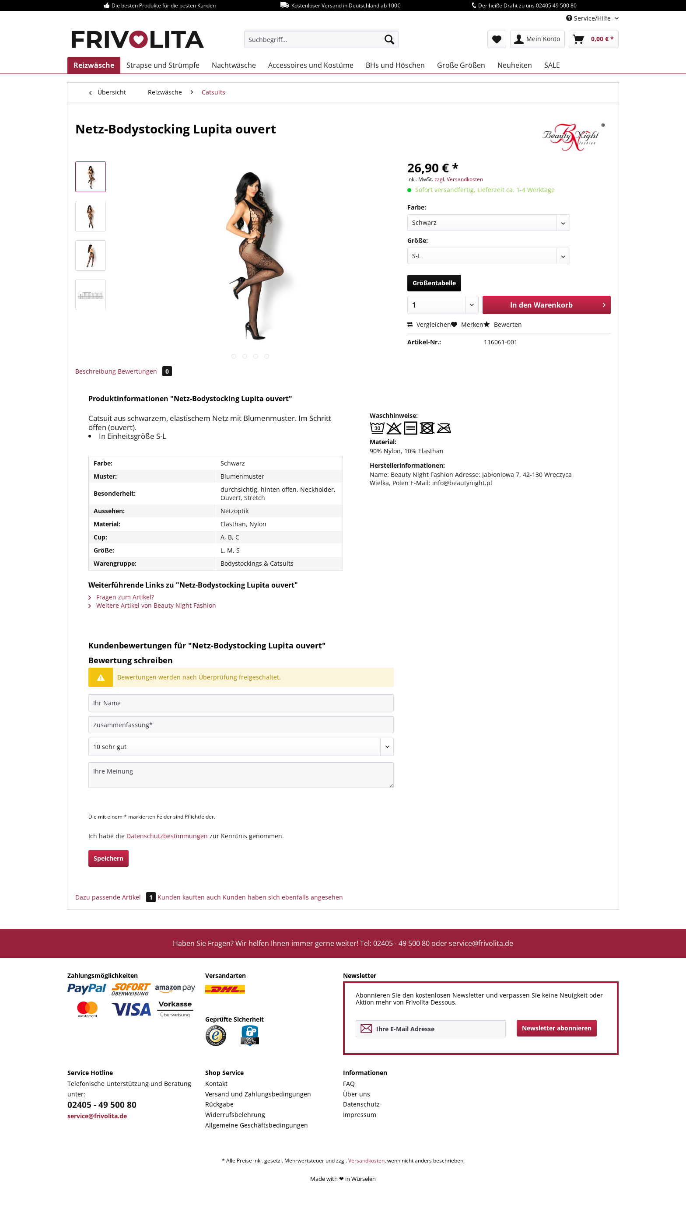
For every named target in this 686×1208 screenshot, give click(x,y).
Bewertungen (145, 371)
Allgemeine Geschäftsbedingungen (256, 1125)
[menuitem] (321, 39)
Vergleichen (429, 324)
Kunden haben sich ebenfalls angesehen (283, 897)
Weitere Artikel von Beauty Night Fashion (152, 605)
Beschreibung (95, 371)
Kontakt (216, 1083)
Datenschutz (361, 1104)
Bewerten (502, 324)
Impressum (359, 1114)
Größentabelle (434, 283)
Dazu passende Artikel (116, 897)
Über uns (356, 1094)
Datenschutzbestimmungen (167, 836)
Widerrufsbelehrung (235, 1114)
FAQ (349, 1083)
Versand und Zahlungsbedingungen (258, 1094)
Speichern (108, 858)
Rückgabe (219, 1104)
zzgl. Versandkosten (458, 179)
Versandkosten (366, 1160)
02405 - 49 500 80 (101, 1104)
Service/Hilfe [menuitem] (589, 18)
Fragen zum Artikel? (121, 597)
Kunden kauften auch (189, 897)
